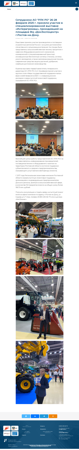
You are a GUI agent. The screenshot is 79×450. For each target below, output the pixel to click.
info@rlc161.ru (62, 430)
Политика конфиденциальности (40, 446)
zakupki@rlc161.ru (63, 433)
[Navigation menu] (76, 2)
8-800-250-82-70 (63, 427)
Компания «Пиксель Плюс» (14, 442)
